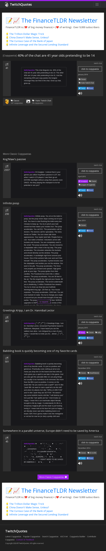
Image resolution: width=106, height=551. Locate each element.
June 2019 (81, 220)
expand (43, 301)
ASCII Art (64, 536)
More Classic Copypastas (53, 477)
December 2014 (84, 448)
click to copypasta (90, 69)
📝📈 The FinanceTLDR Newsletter (51, 20)
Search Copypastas (50, 536)
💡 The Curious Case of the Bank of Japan (29, 41)
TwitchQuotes (18, 4)
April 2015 (82, 176)
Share (90, 88)
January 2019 (83, 74)
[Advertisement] (53, 130)
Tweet (82, 88)
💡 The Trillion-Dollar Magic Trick (25, 33)
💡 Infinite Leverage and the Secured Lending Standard (37, 44)
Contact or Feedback (25, 539)
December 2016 (84, 368)
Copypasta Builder (77, 536)
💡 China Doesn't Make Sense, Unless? (27, 37)
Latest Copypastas (13, 536)
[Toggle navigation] (97, 4)
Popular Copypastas (31, 536)
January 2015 (83, 328)
